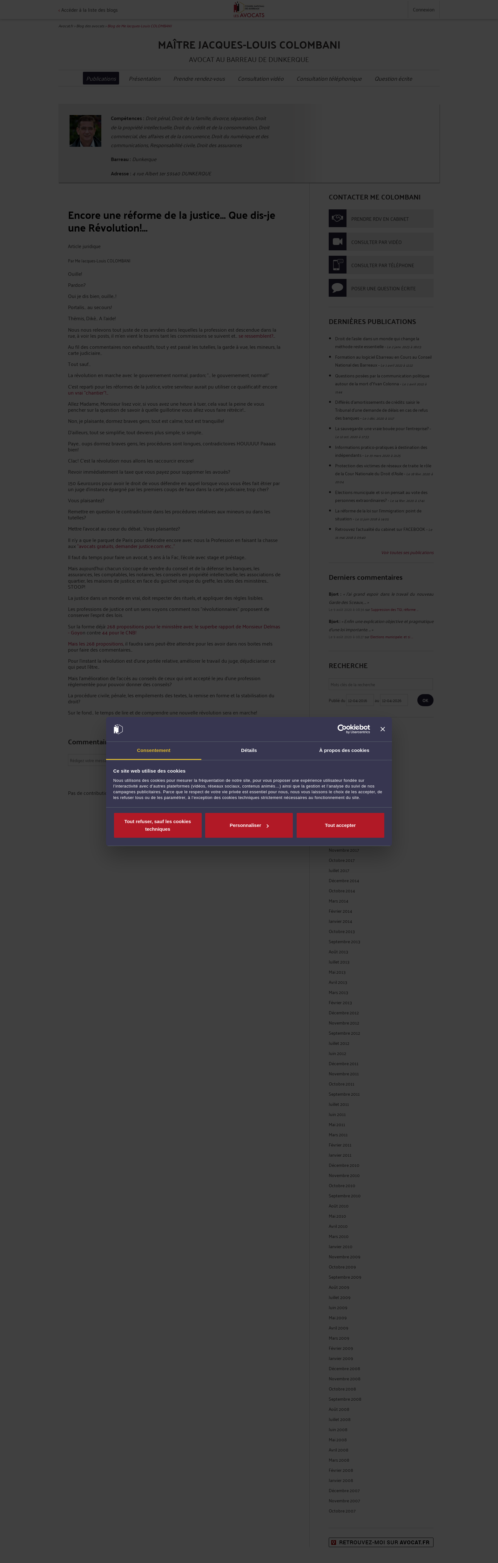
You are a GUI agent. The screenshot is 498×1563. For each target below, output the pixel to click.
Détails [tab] (249, 750)
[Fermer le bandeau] (382, 729)
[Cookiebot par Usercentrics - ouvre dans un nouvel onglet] (342, 729)
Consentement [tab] (153, 750)
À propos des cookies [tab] (344, 750)
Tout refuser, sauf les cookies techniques (157, 825)
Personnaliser (249, 825)
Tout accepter (340, 825)
